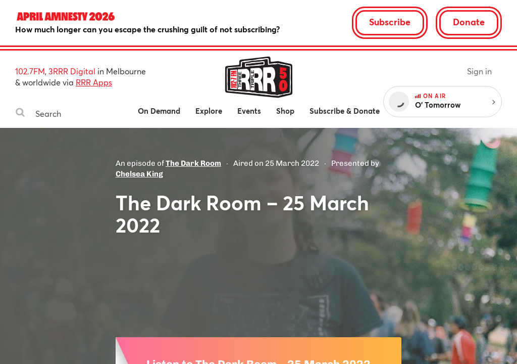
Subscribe (389, 22)
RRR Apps (94, 82)
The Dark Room (193, 163)
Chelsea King (139, 173)
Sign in (479, 71)
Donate (469, 22)
